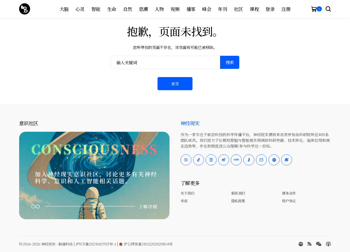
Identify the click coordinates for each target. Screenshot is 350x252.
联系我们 (238, 193)
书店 (183, 200)
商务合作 (289, 193)
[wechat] (318, 244)
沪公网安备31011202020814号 (146, 244)
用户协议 (289, 200)
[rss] (309, 244)
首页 (175, 83)
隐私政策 (238, 200)
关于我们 (187, 193)
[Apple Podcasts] (328, 244)
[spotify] (301, 244)
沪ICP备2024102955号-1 (96, 244)
